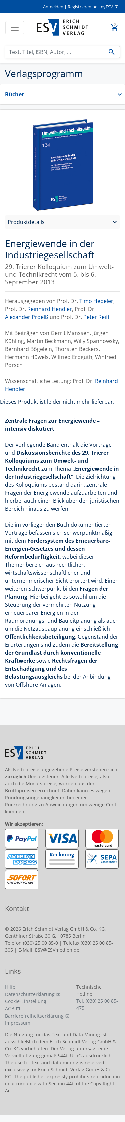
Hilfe (10, 987)
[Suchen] (54, 52)
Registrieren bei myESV (90, 7)
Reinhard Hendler (49, 309)
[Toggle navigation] (14, 27)
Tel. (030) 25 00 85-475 (97, 1004)
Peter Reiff (96, 317)
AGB (9, 1008)
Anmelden (53, 7)
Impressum (17, 1023)
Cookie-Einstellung (25, 1001)
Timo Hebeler (96, 301)
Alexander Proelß (26, 317)
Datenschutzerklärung (30, 994)
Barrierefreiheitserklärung (34, 1016)
